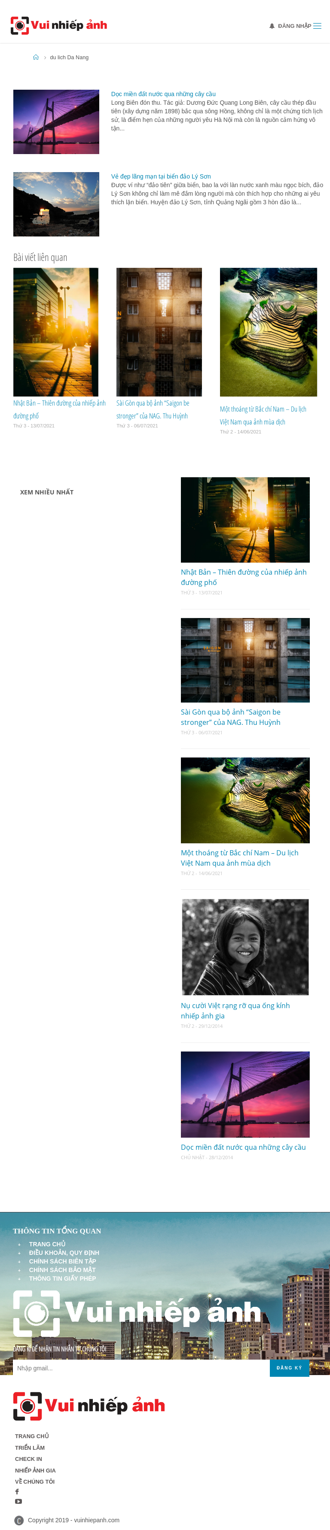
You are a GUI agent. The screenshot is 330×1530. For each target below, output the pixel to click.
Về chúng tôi (35, 1481)
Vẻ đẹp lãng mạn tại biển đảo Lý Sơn (161, 176)
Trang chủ (47, 1244)
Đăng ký (289, 1368)
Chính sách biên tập (62, 1261)
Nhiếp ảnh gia (35, 1470)
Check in (28, 1459)
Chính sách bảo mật (62, 1269)
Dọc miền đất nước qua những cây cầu (163, 94)
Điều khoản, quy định (64, 1252)
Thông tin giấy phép (62, 1278)
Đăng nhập (290, 26)
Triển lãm (30, 1448)
